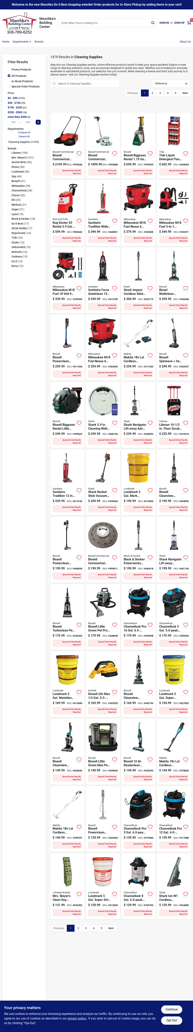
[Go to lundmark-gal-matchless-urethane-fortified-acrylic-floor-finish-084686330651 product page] (67, 684)
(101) (23, 157)
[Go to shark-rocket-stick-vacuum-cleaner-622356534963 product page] (103, 482)
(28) (22, 190)
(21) (19, 204)
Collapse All (24, 132)
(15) (18, 242)
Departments (21, 41)
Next (185, 93)
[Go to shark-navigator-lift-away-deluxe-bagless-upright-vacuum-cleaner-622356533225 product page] (174, 550)
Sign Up (179, 22)
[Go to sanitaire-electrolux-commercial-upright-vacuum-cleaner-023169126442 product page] (103, 213)
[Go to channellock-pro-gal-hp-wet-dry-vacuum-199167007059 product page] (138, 617)
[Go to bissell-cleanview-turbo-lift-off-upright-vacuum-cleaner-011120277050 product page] (174, 482)
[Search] (153, 22)
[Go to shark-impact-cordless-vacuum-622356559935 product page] (138, 280)
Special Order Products (26, 86)
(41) (18, 181)
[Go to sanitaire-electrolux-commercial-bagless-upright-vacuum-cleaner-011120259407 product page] (103, 280)
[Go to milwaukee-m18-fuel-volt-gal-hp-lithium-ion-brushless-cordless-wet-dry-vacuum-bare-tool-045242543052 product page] (67, 280)
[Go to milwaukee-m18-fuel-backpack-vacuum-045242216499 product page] (174, 213)
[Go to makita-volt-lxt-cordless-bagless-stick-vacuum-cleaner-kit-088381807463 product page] (138, 348)
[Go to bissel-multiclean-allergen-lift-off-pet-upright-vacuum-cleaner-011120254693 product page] (174, 280)
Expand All (24, 136)
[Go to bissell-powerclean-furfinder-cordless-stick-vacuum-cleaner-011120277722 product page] (67, 348)
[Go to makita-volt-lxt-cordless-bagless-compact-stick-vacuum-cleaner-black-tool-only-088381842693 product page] (174, 752)
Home (5, 41)
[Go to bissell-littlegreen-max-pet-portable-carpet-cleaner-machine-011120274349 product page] (103, 752)
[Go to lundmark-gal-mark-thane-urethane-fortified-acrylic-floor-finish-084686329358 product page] (138, 482)
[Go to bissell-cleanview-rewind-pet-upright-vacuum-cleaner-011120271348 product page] (67, 752)
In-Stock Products (22, 81)
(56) (22, 162)
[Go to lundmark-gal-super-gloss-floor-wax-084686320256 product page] (174, 684)
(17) (20, 223)
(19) (17, 214)
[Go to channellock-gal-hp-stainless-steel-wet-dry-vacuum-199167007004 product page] (138, 886)
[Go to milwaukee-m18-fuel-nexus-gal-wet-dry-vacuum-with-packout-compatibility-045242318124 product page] (103, 348)
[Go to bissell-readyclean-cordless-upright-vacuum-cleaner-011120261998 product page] (138, 752)
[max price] (28, 122)
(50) (18, 167)
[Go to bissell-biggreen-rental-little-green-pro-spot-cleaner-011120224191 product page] (67, 415)
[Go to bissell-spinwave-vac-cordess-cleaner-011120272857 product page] (174, 348)
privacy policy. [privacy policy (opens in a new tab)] (77, 1018)
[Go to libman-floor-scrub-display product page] (174, 415)
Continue (172, 1009)
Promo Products (21, 69)
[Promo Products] (9, 69)
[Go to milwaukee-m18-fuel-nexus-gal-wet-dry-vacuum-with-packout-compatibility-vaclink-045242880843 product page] (138, 213)
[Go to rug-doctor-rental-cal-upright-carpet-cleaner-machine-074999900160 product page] (67, 213)
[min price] (13, 122)
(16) (21, 233)
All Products (19, 76)
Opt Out (171, 1020)
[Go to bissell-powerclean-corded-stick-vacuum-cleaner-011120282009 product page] (103, 819)
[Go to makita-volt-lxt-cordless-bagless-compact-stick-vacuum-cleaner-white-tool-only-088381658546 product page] (67, 819)
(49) (17, 176)
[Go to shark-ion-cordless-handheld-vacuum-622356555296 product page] (174, 886)
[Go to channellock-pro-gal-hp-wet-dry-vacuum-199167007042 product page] (174, 819)
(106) (20, 152)
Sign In (164, 22)
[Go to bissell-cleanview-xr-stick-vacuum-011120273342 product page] (67, 550)
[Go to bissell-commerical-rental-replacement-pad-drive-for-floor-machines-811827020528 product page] (103, 550)
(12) (17, 265)
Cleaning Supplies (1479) (23, 141)
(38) (21, 185)
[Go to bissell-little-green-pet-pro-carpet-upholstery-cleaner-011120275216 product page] (103, 617)
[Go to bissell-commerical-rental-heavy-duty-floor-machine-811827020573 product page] (103, 146)
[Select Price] (38, 122)
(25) (18, 195)
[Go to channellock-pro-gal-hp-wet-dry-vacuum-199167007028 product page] (138, 819)
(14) (19, 251)
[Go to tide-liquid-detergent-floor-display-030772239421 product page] (174, 146)
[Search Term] (107, 23)
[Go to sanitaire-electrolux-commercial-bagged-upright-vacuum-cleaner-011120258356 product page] (67, 482)
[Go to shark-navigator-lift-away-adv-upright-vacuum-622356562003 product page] (138, 415)
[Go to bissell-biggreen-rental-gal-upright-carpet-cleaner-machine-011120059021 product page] (138, 146)
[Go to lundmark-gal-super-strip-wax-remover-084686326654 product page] (103, 886)
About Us (185, 41)
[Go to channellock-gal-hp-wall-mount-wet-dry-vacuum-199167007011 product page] (174, 617)
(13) (19, 256)
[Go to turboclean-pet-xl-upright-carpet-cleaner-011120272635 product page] (67, 617)
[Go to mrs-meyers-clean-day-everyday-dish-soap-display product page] (67, 886)
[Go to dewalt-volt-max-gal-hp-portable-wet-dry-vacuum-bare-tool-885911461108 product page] (103, 684)
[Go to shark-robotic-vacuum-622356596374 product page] (103, 415)
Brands (39, 41)
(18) (23, 218)
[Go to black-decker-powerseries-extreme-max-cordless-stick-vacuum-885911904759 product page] (138, 550)
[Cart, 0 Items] (189, 23)
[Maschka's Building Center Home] (19, 23)
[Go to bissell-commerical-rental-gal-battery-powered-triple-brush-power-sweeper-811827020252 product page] (67, 146)
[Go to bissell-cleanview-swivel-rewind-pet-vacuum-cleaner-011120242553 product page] (138, 684)
